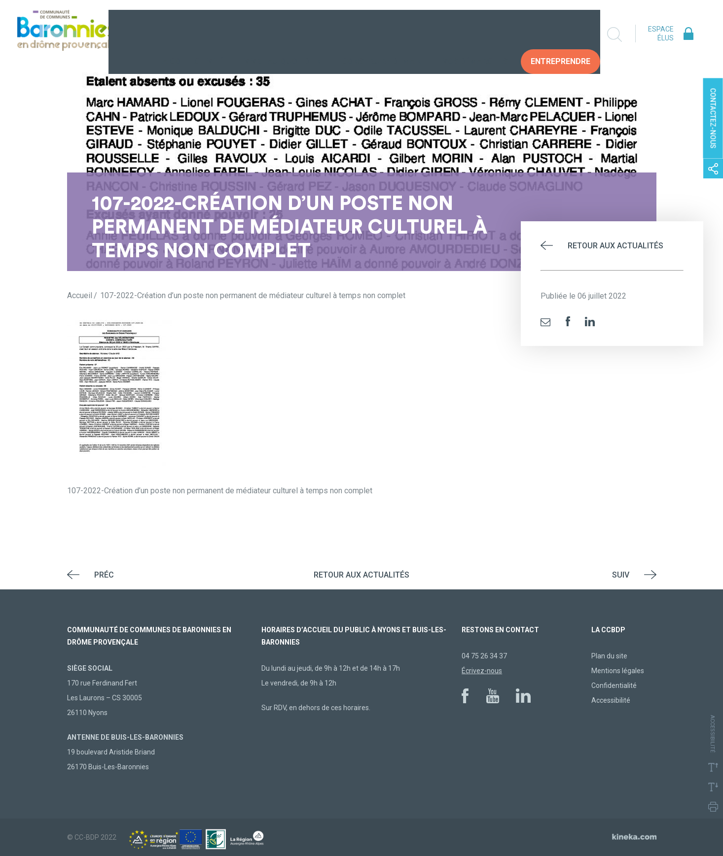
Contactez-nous (713, 118)
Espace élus (661, 33)
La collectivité (191, 34)
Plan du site (609, 656)
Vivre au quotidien (283, 34)
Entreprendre (560, 34)
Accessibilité (610, 700)
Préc (104, 575)
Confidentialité (614, 685)
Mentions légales (617, 671)
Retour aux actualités (615, 245)
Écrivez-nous (482, 671)
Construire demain (382, 34)
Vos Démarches (474, 34)
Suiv (620, 575)
